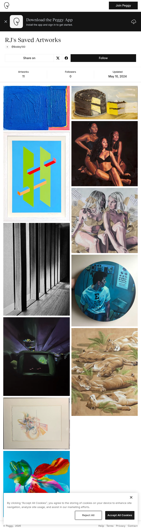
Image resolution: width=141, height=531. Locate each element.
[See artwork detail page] (36, 108)
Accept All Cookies (119, 515)
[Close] (131, 497)
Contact (133, 526)
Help (101, 526)
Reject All (88, 515)
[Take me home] (6, 5)
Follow (103, 58)
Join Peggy (123, 5)
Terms (110, 526)
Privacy (120, 526)
